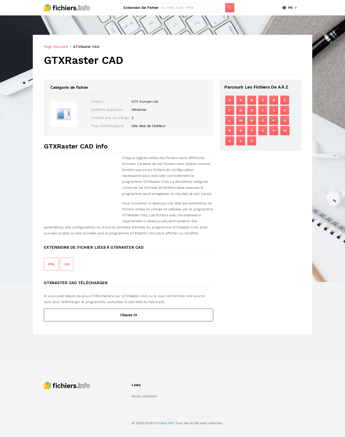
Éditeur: (97, 101)
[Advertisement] (81, 186)
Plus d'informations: (107, 126)
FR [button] (287, 8)
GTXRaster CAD (86, 46)
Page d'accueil (56, 46)
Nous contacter (144, 396)
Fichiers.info (164, 423)
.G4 (67, 264)
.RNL (51, 264)
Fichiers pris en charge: (110, 118)
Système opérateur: (107, 109)
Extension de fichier (141, 8)
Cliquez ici (128, 315)
